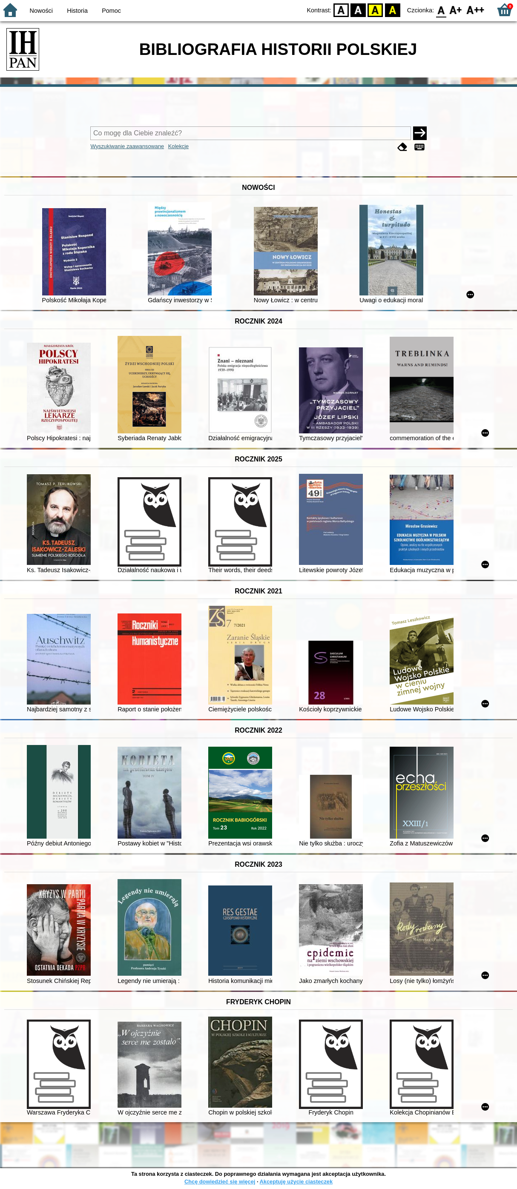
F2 (475, 9)
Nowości (41, 10)
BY (392, 9)
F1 (456, 9)
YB (375, 9)
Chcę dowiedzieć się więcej (219, 1181)
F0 (441, 9)
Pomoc (111, 10)
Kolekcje (178, 146)
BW (358, 9)
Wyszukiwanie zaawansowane (127, 146)
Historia (77, 10)
